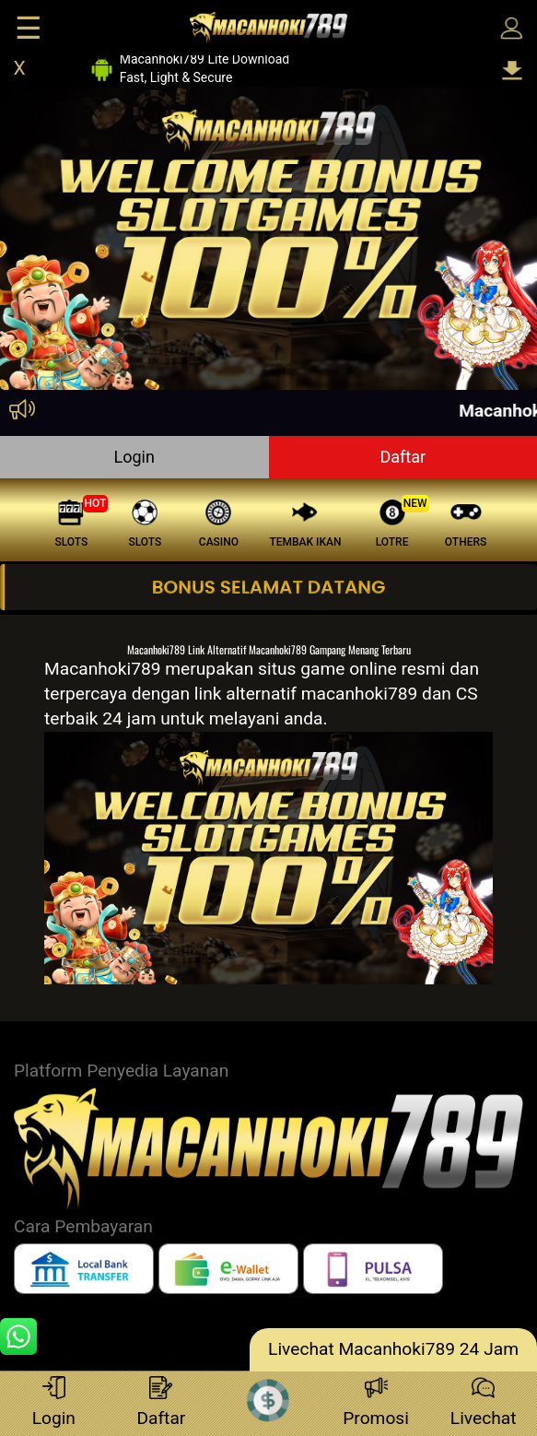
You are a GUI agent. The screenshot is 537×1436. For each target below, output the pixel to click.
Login (134, 456)
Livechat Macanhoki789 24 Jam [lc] (393, 1348)
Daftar (402, 456)
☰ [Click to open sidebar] (28, 28)
